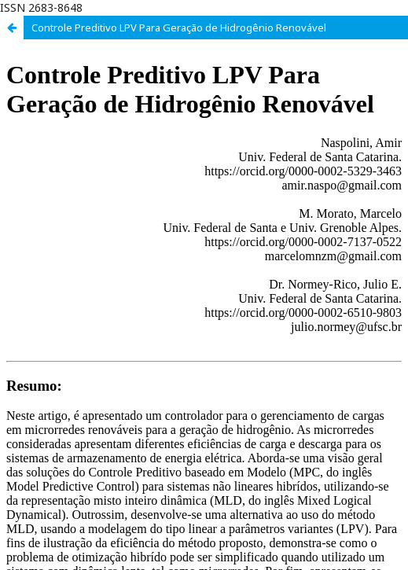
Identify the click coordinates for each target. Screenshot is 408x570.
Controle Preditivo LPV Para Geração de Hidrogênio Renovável (178, 27)
